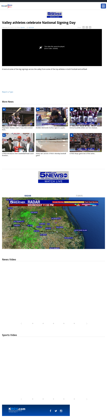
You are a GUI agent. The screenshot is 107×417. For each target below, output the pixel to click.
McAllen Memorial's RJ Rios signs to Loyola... (50, 128)
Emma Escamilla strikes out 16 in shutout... (84, 128)
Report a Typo (7, 92)
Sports (23, 27)
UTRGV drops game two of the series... (82, 153)
